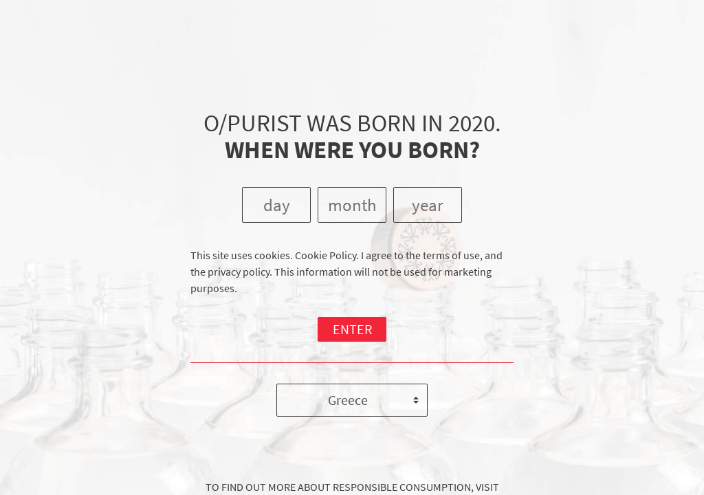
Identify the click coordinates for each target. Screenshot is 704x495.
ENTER (352, 329)
